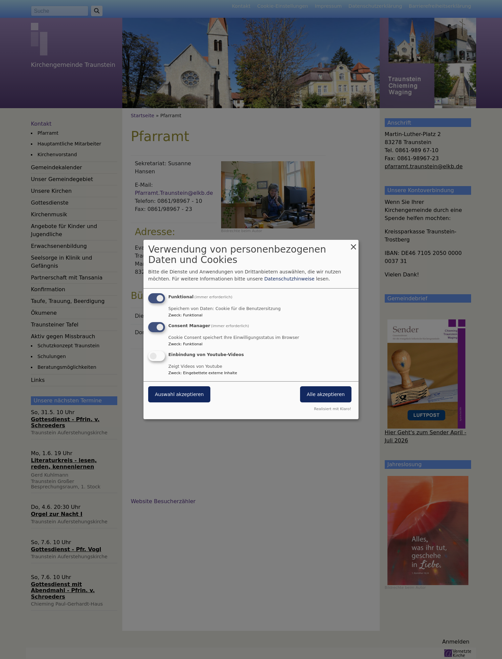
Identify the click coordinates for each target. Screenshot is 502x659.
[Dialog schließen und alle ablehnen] (353, 244)
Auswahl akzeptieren (179, 394)
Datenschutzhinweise (289, 278)
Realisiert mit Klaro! (332, 409)
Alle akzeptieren (326, 394)
